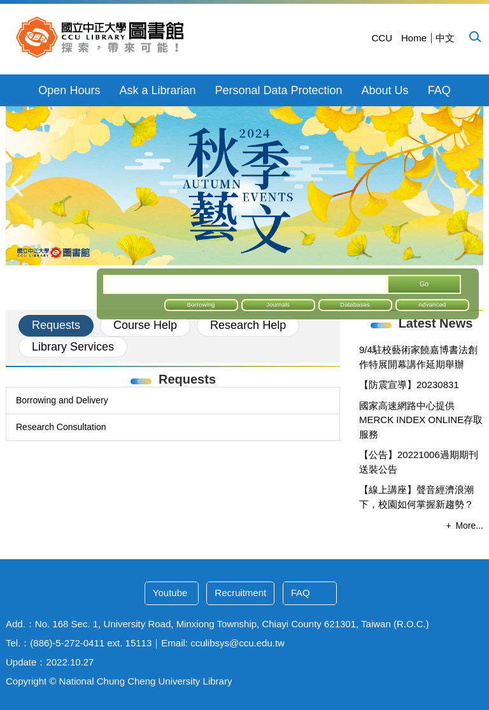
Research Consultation (61, 427)
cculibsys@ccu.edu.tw (237, 642)
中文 (445, 37)
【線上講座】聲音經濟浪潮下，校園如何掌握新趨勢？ (416, 497)
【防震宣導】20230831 (409, 384)
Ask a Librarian (157, 90)
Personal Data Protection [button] (278, 90)
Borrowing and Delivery (62, 400)
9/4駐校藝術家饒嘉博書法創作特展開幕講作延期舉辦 (418, 357)
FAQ (439, 90)
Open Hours (69, 90)
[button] (474, 36)
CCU (381, 37)
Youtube (170, 592)
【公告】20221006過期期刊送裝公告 (418, 462)
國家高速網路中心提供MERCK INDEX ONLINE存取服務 (421, 420)
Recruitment (240, 592)
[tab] (56, 326)
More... (469, 525)
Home (414, 37)
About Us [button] (385, 90)
